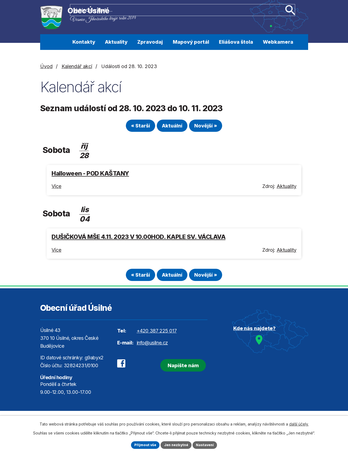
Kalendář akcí (77, 66)
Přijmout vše (142, 444)
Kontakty (83, 42)
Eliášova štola (236, 42)
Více (56, 188)
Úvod (59, 42)
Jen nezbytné (176, 444)
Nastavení (209, 444)
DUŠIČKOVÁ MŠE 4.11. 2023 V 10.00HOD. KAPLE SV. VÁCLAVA (138, 239)
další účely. (299, 423)
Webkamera (278, 42)
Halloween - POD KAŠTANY (90, 175)
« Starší (131, 128)
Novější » (214, 128)
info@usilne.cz (152, 347)
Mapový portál (191, 42)
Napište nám (174, 368)
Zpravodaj (150, 42)
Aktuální (172, 128)
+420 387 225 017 (157, 335)
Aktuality (116, 42)
